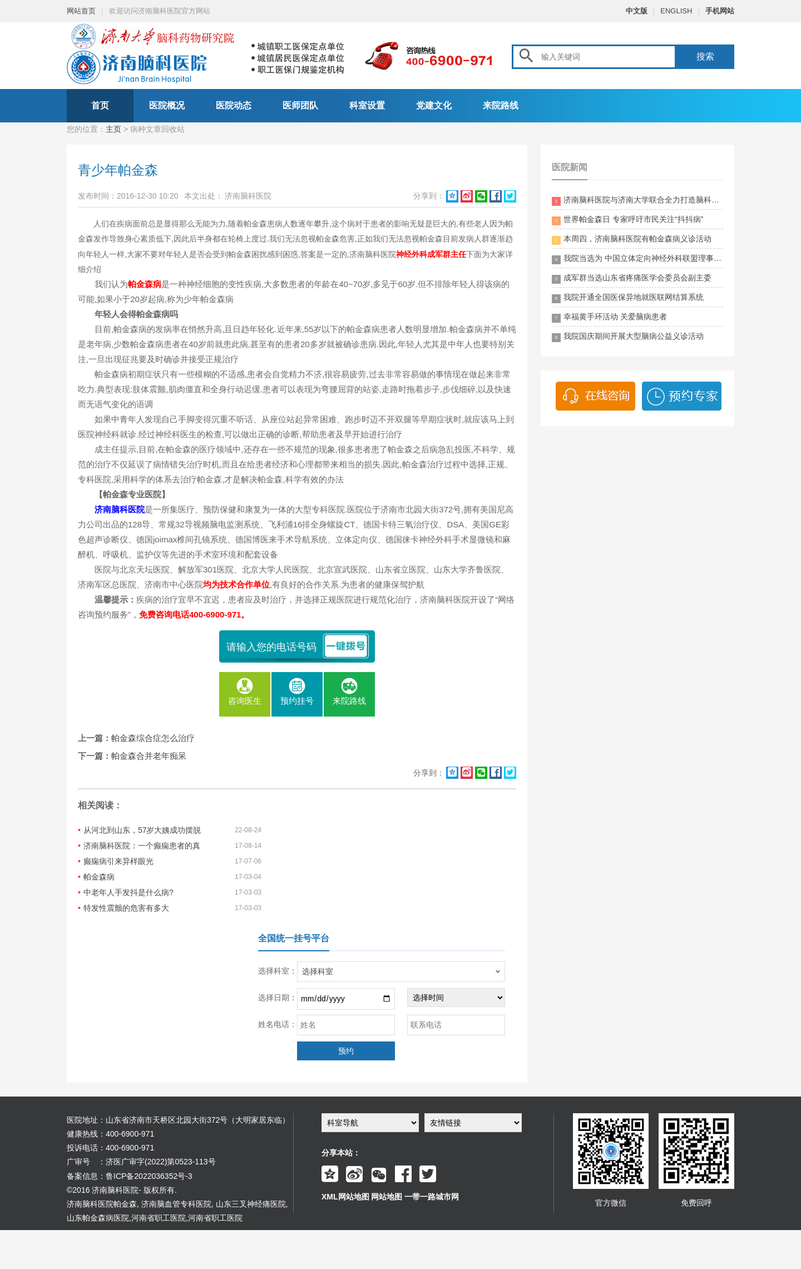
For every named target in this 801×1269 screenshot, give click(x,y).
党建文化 (434, 105)
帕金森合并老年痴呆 (148, 756)
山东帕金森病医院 (98, 1217)
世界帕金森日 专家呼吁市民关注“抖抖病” (627, 220)
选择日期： (277, 997)
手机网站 (719, 11)
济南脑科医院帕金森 (102, 1203)
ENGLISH (676, 11)
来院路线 (500, 105)
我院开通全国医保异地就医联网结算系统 (628, 298)
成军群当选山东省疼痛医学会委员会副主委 (631, 278)
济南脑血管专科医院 (176, 1203)
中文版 (636, 11)
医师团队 (300, 105)
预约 (346, 1050)
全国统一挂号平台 (293, 938)
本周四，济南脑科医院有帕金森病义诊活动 (631, 239)
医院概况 (167, 105)
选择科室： (277, 970)
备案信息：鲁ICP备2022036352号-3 (129, 1176)
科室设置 (367, 105)
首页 (100, 105)
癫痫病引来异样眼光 (118, 861)
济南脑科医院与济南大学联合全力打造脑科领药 (637, 200)
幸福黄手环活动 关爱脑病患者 (609, 317)
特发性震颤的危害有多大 (126, 907)
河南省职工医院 (158, 1217)
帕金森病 (99, 876)
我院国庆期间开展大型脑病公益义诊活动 (628, 337)
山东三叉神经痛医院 (251, 1203)
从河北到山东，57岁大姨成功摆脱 (142, 830)
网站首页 (81, 11)
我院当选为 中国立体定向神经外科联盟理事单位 (637, 259)
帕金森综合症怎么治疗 (153, 738)
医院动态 (233, 105)
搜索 (705, 56)
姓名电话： (277, 1024)
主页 (113, 129)
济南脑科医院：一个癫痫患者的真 (141, 845)
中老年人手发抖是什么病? (128, 892)
